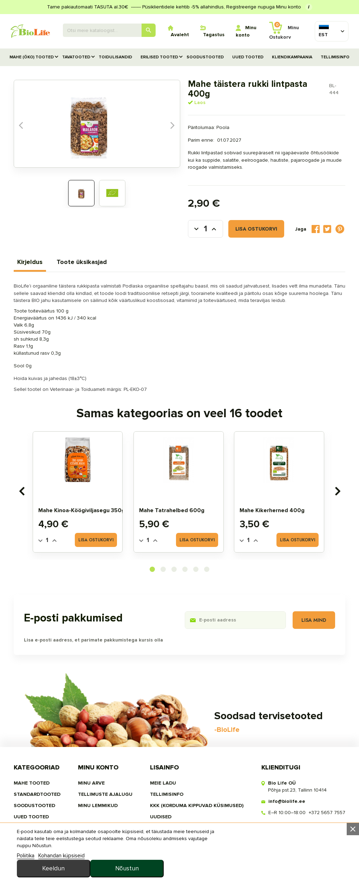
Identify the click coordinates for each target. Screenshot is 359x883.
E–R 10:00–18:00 (286, 801)
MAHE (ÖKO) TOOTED (31, 57)
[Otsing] (109, 30)
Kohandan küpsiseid (62, 874)
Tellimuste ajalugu (105, 782)
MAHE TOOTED (32, 771)
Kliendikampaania (292, 57)
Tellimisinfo (335, 57)
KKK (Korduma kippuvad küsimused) (196, 794)
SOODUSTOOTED (205, 57)
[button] (152, 560)
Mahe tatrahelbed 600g (172, 500)
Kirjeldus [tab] (30, 252)
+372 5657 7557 (326, 801)
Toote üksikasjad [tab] (82, 252)
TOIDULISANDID (115, 57)
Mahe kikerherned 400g (273, 500)
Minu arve (91, 771)
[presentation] (22, 482)
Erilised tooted (159, 57)
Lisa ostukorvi (242, 220)
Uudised (160, 805)
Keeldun (243, 855)
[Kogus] (191, 220)
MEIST (157, 816)
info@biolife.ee (286, 789)
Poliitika (26, 874)
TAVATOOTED (76, 57)
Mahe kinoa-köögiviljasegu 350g (82, 500)
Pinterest (339, 220)
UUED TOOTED (247, 57)
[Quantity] (48, 531)
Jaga (315, 220)
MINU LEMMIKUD (98, 794)
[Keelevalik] (325, 31)
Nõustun (309, 855)
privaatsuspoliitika (176, 827)
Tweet (326, 220)
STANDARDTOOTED (37, 782)
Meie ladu (163, 771)
